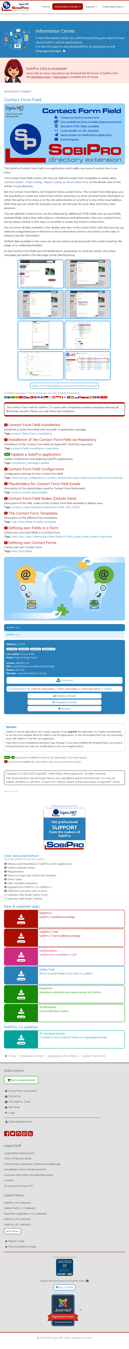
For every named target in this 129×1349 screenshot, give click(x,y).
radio (86, 536)
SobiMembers (48, 950)
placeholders (40, 492)
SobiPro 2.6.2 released (17, 1224)
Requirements (15, 871)
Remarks (64, 708)
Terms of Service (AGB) (18, 1158)
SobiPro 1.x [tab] (13, 634)
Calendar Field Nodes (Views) (24, 898)
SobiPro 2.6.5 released (17, 1202)
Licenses (9, 1180)
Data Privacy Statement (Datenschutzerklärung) (32, 1164)
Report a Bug (16, 1241)
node (26, 507)
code (14, 521)
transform (51, 507)
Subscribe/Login (114, 6)
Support (91, 6)
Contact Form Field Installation (34, 425)
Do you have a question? (22, 1090)
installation (45, 433)
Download (64, 680)
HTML (68, 536)
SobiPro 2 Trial (48, 932)
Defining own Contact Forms (32, 542)
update (45, 463)
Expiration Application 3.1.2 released (25, 1213)
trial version (61, 76)
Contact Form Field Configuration (36, 469)
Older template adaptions (22, 883)
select (94, 536)
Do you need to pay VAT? (19, 1185)
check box (17, 536)
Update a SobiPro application (36, 454)
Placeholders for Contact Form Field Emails (44, 484)
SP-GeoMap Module (52, 1033)
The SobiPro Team (19, 1101)
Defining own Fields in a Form (33, 528)
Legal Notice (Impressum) (19, 1153)
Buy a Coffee (64, 1287)
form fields (25, 521)
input (77, 536)
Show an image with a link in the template (31, 875)
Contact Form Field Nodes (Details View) (42, 498)
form (33, 433)
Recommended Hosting (22, 1246)
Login (11, 1112)
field (25, 433)
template (36, 507)
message (32, 463)
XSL (69, 507)
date (29, 536)
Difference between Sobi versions (27, 890)
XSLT (77, 507)
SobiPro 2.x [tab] (13, 627)
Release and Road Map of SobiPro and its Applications (39, 863)
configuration (36, 477)
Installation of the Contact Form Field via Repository (52, 439)
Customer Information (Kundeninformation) (29, 1175)
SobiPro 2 (45, 913)
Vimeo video (14, 879)
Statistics (60, 695)
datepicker (40, 536)
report (84, 477)
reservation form (100, 477)
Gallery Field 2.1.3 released (19, 1208)
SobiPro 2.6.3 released (17, 1219)
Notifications (47, 1007)
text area (106, 536)
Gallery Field (47, 969)
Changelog (59, 702)
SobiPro (15, 791)
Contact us (14, 1096)
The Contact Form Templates (33, 513)
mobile (38, 521)
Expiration (45, 988)
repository (52, 448)
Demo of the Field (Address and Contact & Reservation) (63, 385)
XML (61, 507)
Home (46, 6)
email (61, 477)
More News (12, 1231)
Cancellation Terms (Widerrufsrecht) (25, 1169)
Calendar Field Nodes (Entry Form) (27, 894)
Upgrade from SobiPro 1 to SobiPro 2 (29, 887)
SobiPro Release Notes (21, 867)
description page (40, 76)
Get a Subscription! (21, 1080)
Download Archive (20, 1121)
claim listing (18, 477)
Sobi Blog (13, 1107)
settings (117, 477)
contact (16, 433)
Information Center (67, 6)
